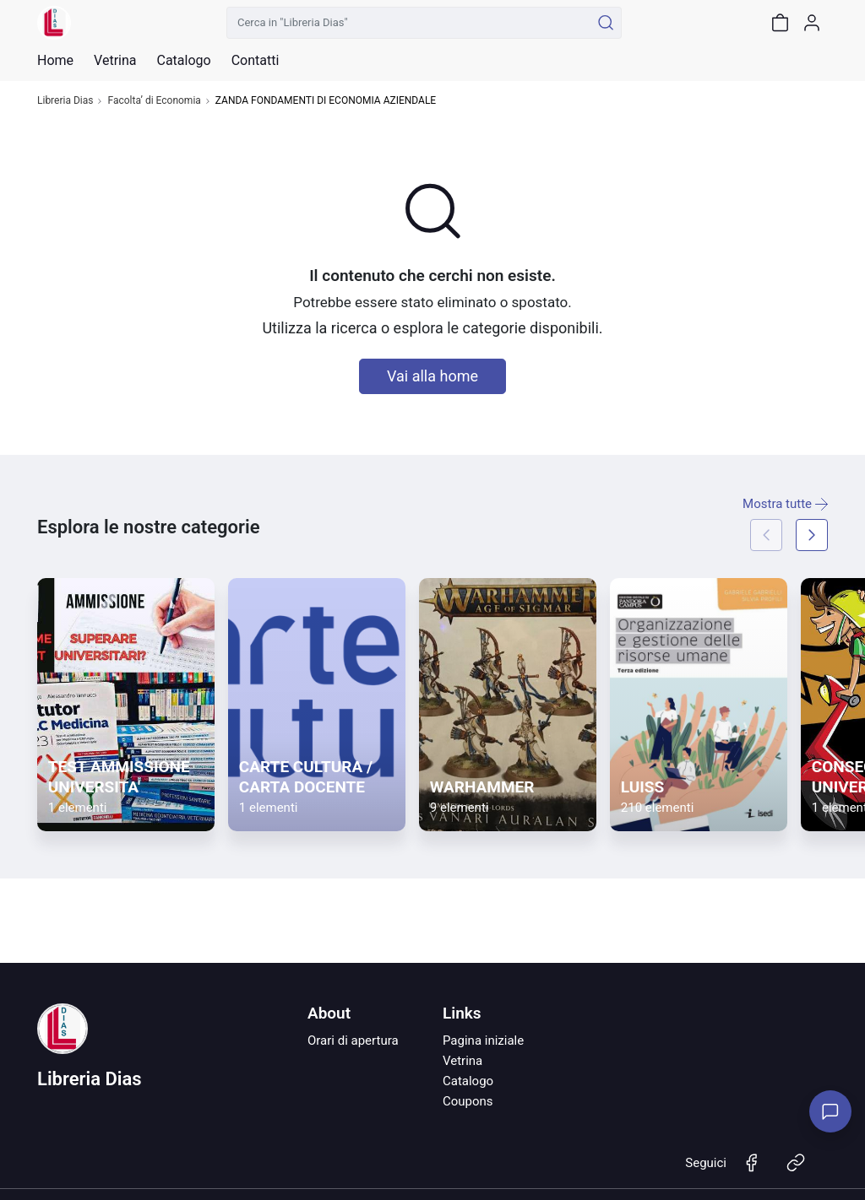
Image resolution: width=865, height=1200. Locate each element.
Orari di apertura (353, 1040)
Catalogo (183, 61)
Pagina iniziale (483, 1040)
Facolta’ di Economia (153, 100)
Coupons (468, 1101)
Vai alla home (432, 376)
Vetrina (462, 1060)
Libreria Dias (65, 100)
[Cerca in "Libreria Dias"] (408, 23)
